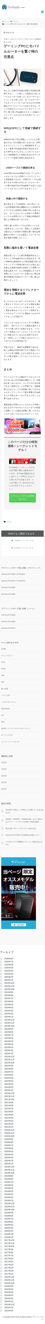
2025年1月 (9, 980)
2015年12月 (9, 1305)
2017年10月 (9, 1246)
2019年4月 (9, 1191)
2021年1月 (9, 1127)
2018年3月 (9, 1231)
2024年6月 (9, 1001)
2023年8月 (9, 1032)
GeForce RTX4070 (8, 628)
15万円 (3, 769)
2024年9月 (9, 992)
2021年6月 (9, 1112)
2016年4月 (9, 1292)
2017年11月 (9, 1243)
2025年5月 (9, 968)
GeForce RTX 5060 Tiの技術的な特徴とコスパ (23, 835)
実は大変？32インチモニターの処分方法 (21, 828)
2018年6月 (9, 1222)
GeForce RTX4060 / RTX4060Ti (13, 574)
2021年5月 (9, 1115)
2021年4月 (9, 1118)
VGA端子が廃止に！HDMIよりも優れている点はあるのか (25, 811)
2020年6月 (9, 1148)
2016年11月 (9, 1280)
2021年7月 (9, 1109)
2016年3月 (9, 1295)
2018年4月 (9, 1228)
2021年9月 (9, 1103)
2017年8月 (9, 1253)
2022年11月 (9, 1060)
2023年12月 (9, 1020)
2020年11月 (9, 1133)
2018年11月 (9, 1207)
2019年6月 (9, 1185)
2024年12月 (9, 983)
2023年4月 (9, 1044)
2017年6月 (9, 1259)
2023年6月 (9, 1038)
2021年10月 (9, 1099)
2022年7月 (9, 1072)
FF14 (3, 662)
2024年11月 (9, 986)
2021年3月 (9, 1121)
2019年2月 (9, 1197)
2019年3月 (9, 1194)
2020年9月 (9, 1139)
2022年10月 (9, 1063)
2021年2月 (9, 1124)
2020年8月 (9, 1142)
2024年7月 (9, 998)
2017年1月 (9, 1274)
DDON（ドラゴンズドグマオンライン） (16, 728)
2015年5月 (9, 1311)
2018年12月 (9, 1203)
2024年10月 (9, 989)
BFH (3, 722)
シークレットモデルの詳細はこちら (22, 497)
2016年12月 (9, 1277)
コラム (9, 522)
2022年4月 (9, 1081)
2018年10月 (9, 1210)
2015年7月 (9, 1308)
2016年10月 (9, 1283)
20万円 (3, 776)
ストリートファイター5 (10, 742)
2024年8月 (9, 995)
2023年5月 (9, 1041)
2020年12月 (9, 1130)
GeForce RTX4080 (8, 587)
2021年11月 (9, 1096)
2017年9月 (9, 1249)
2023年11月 (9, 1023)
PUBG (3, 649)
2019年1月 (9, 1200)
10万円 (3, 762)
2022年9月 (9, 1066)
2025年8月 (9, 959)
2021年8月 (9, 1106)
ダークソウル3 (6, 735)
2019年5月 (9, 1188)
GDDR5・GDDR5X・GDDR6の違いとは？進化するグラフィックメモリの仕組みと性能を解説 (24, 820)
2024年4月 (9, 1008)
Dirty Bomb (5, 709)
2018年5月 (9, 1225)
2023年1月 (9, 1053)
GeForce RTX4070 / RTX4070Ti (13, 581)
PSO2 (3, 669)
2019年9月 (9, 1176)
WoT (3, 682)
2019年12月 (9, 1167)
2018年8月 (9, 1216)
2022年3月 (9, 1084)
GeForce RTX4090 (8, 594)
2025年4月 (9, 971)
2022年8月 (9, 1069)
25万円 (3, 782)
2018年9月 (9, 1213)
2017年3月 (9, 1268)
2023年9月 (9, 1029)
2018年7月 (9, 1219)
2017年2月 (9, 1271)
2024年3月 (9, 1011)
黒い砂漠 (4, 689)
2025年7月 (9, 962)
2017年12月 (9, 1240)
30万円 (3, 789)
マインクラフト (7, 656)
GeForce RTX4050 (8, 615)
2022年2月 (9, 1087)
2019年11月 (9, 1170)
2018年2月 (9, 1234)
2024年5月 (9, 1005)
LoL (2, 715)
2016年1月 (9, 1301)
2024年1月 (9, 1017)
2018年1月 (9, 1237)
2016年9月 (9, 1286)
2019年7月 (9, 1182)
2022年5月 (9, 1078)
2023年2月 (9, 1050)
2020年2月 (9, 1161)
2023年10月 (9, 1026)
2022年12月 (9, 1057)
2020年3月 (9, 1158)
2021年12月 (9, 1093)
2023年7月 (9, 1035)
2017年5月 (9, 1262)
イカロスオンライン (8, 702)
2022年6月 (9, 1075)
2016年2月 (9, 1298)
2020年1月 (9, 1164)
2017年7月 (9, 1256)
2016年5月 (9, 1289)
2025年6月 (9, 965)
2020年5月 (9, 1151)
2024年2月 (9, 1014)
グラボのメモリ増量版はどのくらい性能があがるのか (24, 843)
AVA (2, 675)
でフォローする (24, 540)
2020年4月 (9, 1155)
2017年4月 (9, 1265)
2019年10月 (9, 1173)
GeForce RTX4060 (8, 621)
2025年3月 (9, 974)
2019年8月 (9, 1179)
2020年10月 (9, 1136)
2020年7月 (9, 1145)
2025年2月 (9, 977)
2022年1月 (9, 1090)
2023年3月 (9, 1047)
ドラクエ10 (5, 695)
